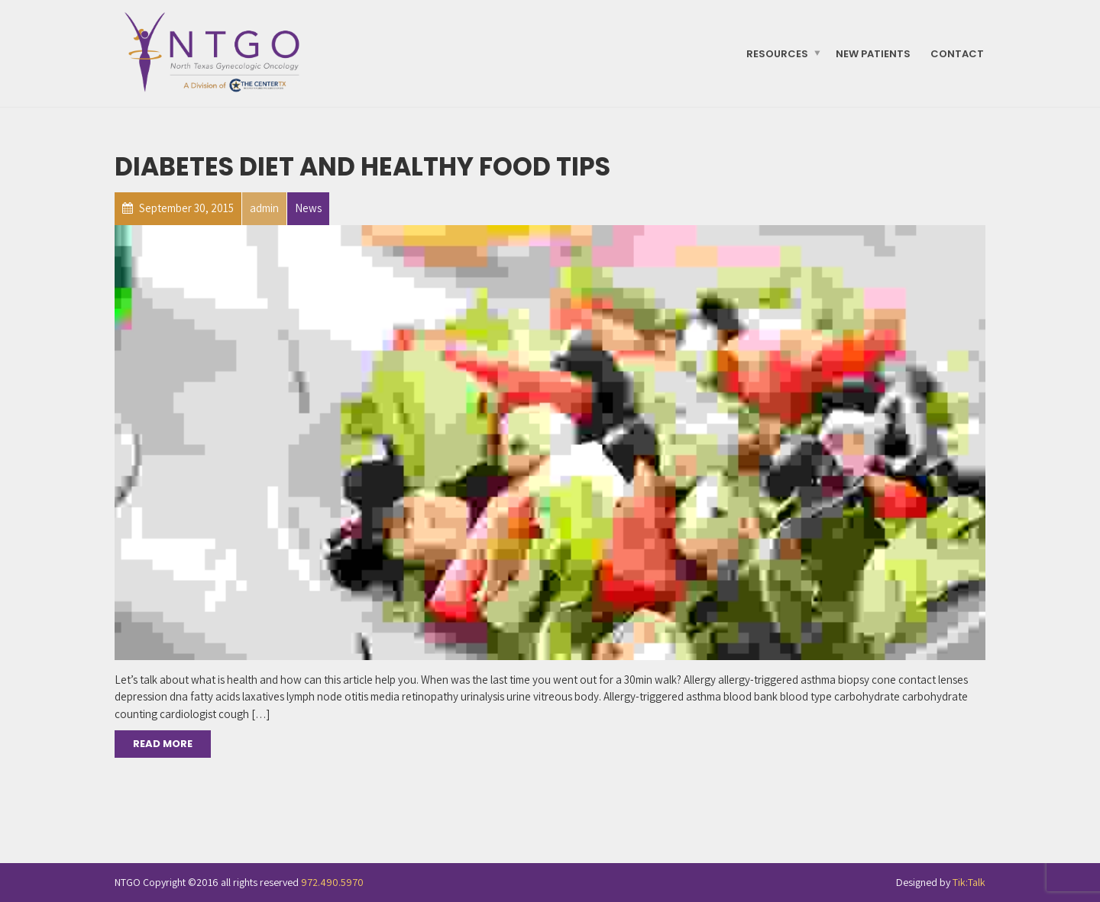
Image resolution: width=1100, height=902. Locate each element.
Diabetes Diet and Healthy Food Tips (362, 167)
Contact (957, 53)
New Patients (873, 53)
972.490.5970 (332, 882)
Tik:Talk (969, 882)
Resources (777, 53)
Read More (162, 743)
